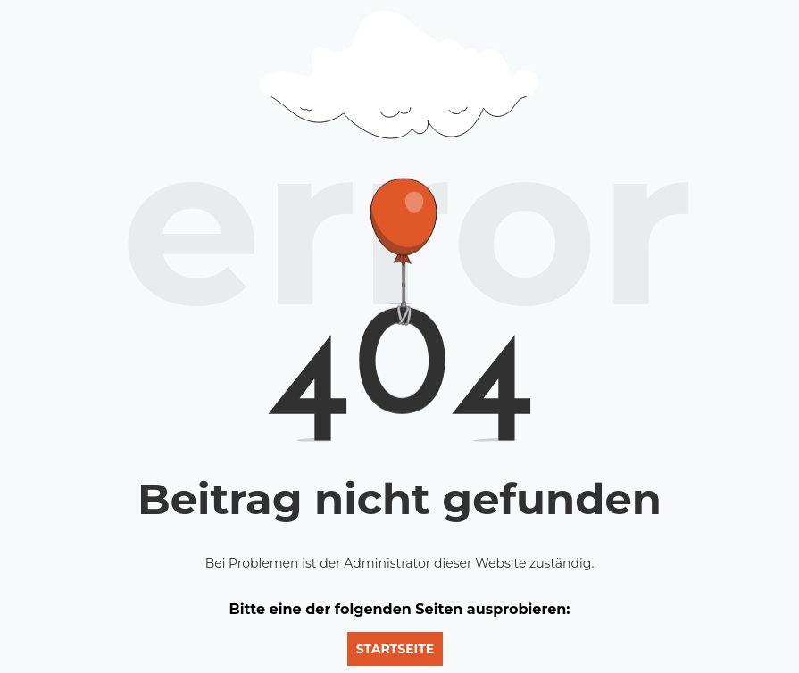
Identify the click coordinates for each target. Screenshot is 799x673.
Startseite (395, 649)
